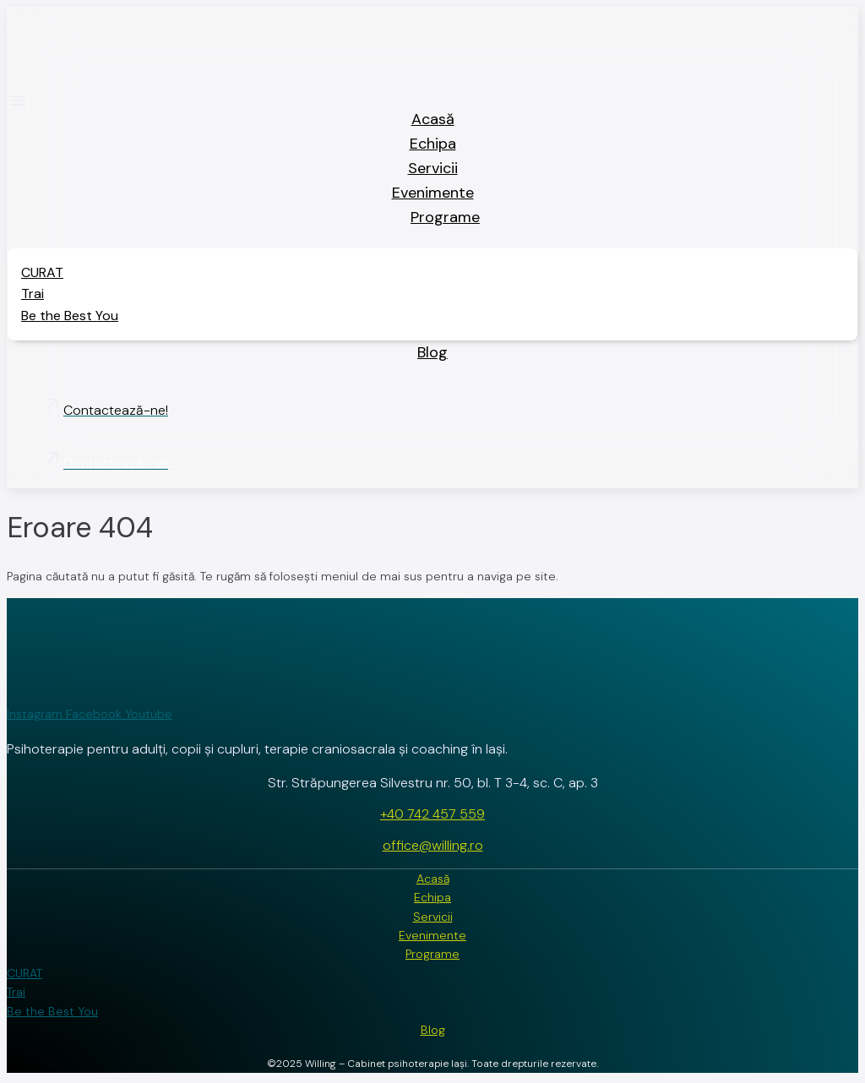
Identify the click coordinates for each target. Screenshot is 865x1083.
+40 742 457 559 (432, 814)
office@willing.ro (433, 845)
